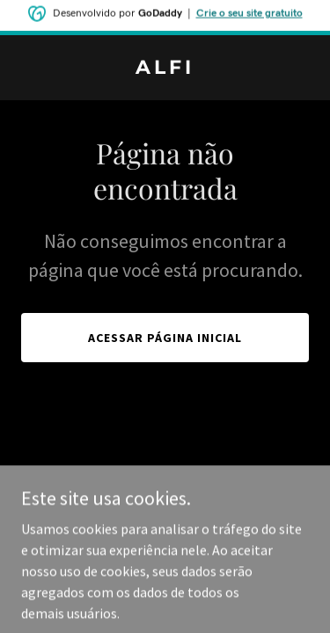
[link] (165, 68)
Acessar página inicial (165, 338)
